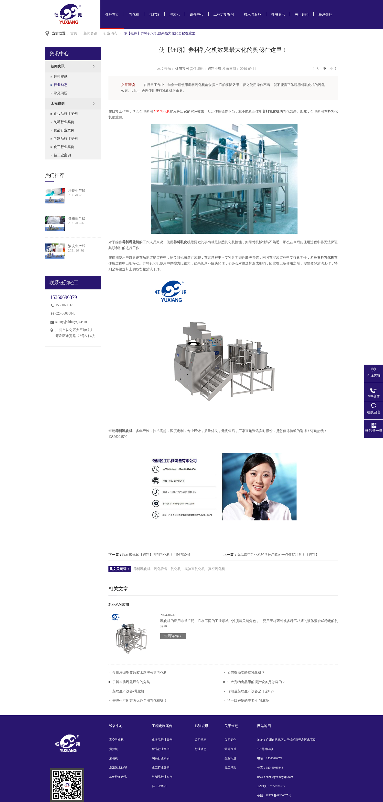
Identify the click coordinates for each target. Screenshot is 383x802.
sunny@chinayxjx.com (71, 322)
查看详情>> (173, 636)
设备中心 (196, 14)
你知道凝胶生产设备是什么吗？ (251, 691)
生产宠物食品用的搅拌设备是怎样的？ (256, 682)
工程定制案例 (223, 14)
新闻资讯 (90, 33)
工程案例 (57, 103)
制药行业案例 (64, 122)
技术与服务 (252, 14)
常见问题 (60, 93)
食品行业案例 (64, 130)
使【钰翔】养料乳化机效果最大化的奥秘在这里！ (161, 33)
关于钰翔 (302, 14)
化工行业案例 (64, 147)
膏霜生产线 (76, 218)
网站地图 (264, 726)
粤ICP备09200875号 (278, 795)
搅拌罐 (154, 14)
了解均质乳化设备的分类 (131, 682)
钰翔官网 (182, 69)
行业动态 (110, 33)
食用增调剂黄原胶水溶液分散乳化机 (139, 673)
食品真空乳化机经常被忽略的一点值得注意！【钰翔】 (278, 555)
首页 (73, 33)
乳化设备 (161, 569)
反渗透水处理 (118, 767)
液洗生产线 (76, 246)
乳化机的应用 (118, 605)
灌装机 (175, 14)
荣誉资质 (230, 749)
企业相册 (230, 758)
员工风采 (230, 767)
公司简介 (230, 739)
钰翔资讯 (278, 14)
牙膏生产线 (76, 190)
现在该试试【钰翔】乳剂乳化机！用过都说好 (156, 555)
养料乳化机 (161, 111)
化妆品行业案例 (66, 114)
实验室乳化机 (194, 569)
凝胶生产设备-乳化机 (128, 691)
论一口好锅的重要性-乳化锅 (248, 700)
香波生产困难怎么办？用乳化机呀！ (139, 700)
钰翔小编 (214, 69)
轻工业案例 (62, 155)
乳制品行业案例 (66, 138)
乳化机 (134, 14)
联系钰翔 (325, 14)
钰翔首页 (112, 14)
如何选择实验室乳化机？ (246, 673)
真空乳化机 (216, 569)
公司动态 (200, 739)
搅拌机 (113, 749)
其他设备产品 (118, 777)
